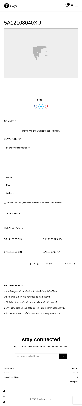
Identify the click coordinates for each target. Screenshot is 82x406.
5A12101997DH (52, 251)
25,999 (49, 264)
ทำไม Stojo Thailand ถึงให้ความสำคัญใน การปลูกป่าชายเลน (32, 313)
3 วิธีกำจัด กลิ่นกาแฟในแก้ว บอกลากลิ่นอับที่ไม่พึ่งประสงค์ (30, 302)
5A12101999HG (52, 239)
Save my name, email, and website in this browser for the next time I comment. (34, 203)
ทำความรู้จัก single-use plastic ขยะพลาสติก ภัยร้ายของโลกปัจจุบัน (34, 308)
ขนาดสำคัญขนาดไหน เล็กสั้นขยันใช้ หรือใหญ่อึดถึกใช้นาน (31, 291)
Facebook (74, 373)
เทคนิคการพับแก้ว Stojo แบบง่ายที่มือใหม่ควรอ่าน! (27, 297)
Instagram (74, 382)
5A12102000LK (13, 239)
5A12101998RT (13, 251)
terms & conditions (11, 377)
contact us (8, 373)
